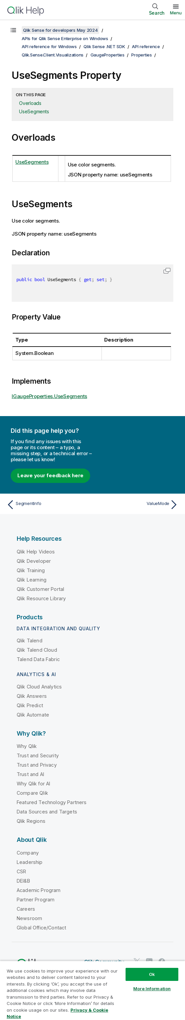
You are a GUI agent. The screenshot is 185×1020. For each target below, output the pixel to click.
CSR (21, 871)
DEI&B (23, 881)
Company (28, 853)
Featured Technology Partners (51, 802)
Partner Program (35, 899)
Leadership (30, 862)
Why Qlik (27, 746)
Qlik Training (31, 570)
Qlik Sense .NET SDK (104, 46)
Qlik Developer (34, 561)
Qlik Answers (32, 696)
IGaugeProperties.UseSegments (49, 396)
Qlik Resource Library (41, 598)
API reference (146, 46)
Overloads (30, 103)
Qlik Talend (29, 640)
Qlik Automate (33, 715)
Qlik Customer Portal (40, 589)
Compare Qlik (32, 793)
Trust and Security (38, 755)
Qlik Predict (30, 705)
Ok (152, 974)
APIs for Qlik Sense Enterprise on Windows (65, 38)
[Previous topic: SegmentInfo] (48, 504)
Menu (176, 12)
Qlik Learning (31, 580)
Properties (141, 54)
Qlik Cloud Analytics (39, 686)
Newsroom (29, 918)
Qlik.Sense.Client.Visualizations (52, 54)
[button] (167, 271)
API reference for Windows (49, 46)
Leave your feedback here (50, 475)
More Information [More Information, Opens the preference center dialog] (152, 988)
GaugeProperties (107, 54)
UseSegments (34, 111)
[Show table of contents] (13, 30)
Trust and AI (30, 774)
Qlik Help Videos (36, 551)
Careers (26, 909)
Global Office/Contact (41, 927)
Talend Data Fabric (38, 659)
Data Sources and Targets (47, 811)
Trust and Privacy (37, 765)
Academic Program (39, 890)
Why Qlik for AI (33, 783)
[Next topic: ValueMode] (137, 504)
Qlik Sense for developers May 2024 (60, 30)
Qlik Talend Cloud (37, 650)
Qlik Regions (31, 821)
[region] (92, 990)
